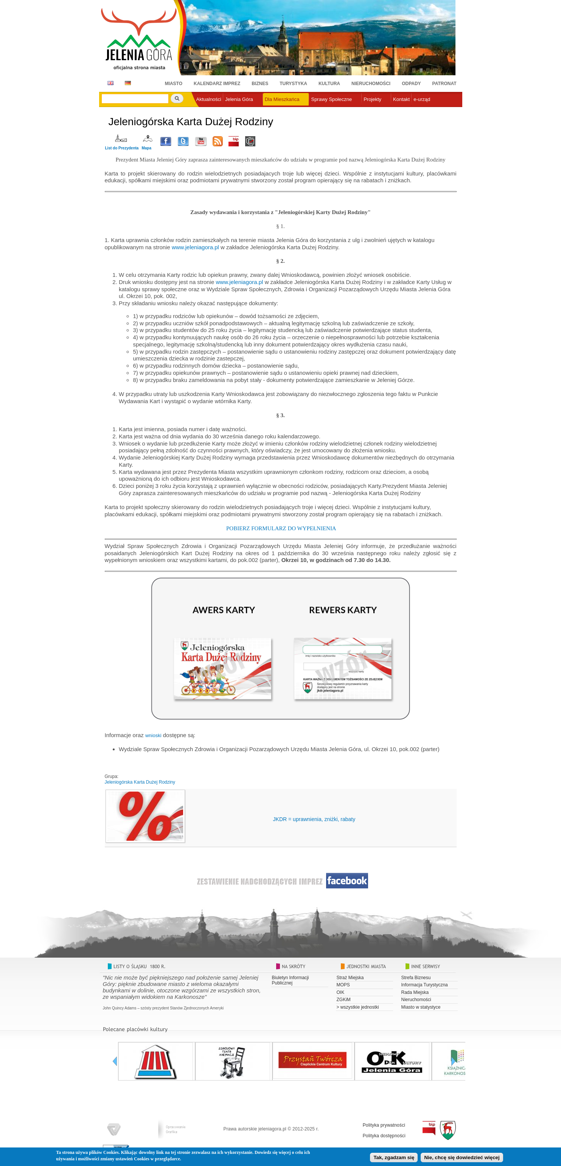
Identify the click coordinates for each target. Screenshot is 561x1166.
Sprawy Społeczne (331, 99)
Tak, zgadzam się (393, 1158)
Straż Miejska (350, 977)
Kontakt (401, 99)
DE (126, 83)
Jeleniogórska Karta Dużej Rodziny (140, 782)
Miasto (173, 83)
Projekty (372, 99)
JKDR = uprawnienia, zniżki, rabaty (314, 819)
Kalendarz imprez (217, 83)
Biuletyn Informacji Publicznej (290, 980)
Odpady (411, 83)
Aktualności (208, 99)
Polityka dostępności (384, 1135)
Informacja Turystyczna (424, 984)
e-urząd (421, 99)
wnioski (153, 735)
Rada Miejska (415, 992)
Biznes (260, 83)
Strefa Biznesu (416, 977)
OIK (341, 992)
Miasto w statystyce (421, 1007)
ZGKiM (344, 999)
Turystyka (293, 83)
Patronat (444, 83)
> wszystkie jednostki (358, 1007)
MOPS (343, 984)
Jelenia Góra (239, 99)
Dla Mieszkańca (282, 99)
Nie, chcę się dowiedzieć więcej (461, 1158)
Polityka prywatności (384, 1125)
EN (109, 83)
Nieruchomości (370, 83)
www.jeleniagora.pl (195, 247)
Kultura (329, 83)
